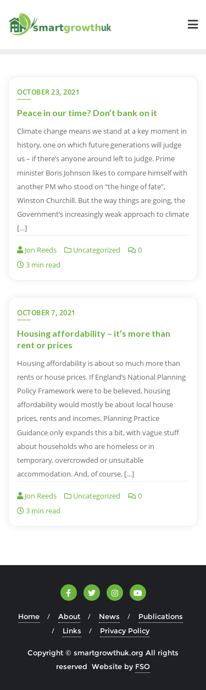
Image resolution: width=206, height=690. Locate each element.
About (69, 616)
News (109, 616)
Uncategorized (92, 250)
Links (72, 630)
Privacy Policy (124, 630)
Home (29, 616)
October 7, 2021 (46, 312)
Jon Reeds (37, 250)
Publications (160, 616)
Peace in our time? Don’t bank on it (87, 112)
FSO (142, 666)
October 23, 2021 (48, 92)
